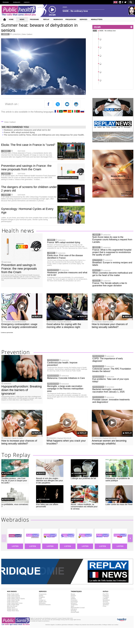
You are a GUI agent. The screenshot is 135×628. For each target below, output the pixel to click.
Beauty (73, 594)
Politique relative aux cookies (110, 624)
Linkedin (105, 598)
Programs (42, 597)
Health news (42, 601)
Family (73, 597)
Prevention (74, 600)
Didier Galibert (27, 34)
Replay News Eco (12, 609)
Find (40, 598)
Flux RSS (105, 594)
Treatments (74, 604)
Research (74, 603)
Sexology (73, 610)
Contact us (42, 600)
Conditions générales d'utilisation (65, 624)
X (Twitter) (106, 597)
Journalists (106, 603)
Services (105, 601)
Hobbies (73, 598)
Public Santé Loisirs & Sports (16, 598)
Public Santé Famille (13, 600)
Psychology (74, 601)
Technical (105, 604)
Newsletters (106, 600)
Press (104, 606)
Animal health (75, 612)
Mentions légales (50, 624)
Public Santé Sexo (12, 601)
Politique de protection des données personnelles (88, 624)
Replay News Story (13, 610)
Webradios (42, 603)
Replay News (11, 607)
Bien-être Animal (12, 606)
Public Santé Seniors (13, 595)
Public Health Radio (13, 604)
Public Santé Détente (13, 597)
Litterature (74, 609)
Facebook (106, 595)
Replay (41, 595)
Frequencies (42, 594)
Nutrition (73, 595)
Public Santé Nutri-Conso (14, 603)
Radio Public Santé (13, 594)
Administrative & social (78, 607)
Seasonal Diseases (45, 604)
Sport (72, 606)
